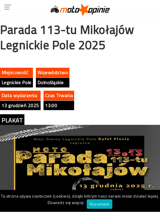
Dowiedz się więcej (66, 202)
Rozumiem (99, 204)
